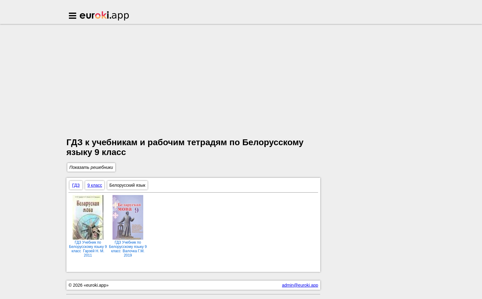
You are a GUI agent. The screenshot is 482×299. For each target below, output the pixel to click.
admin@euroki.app (300, 285)
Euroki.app (105, 16)
